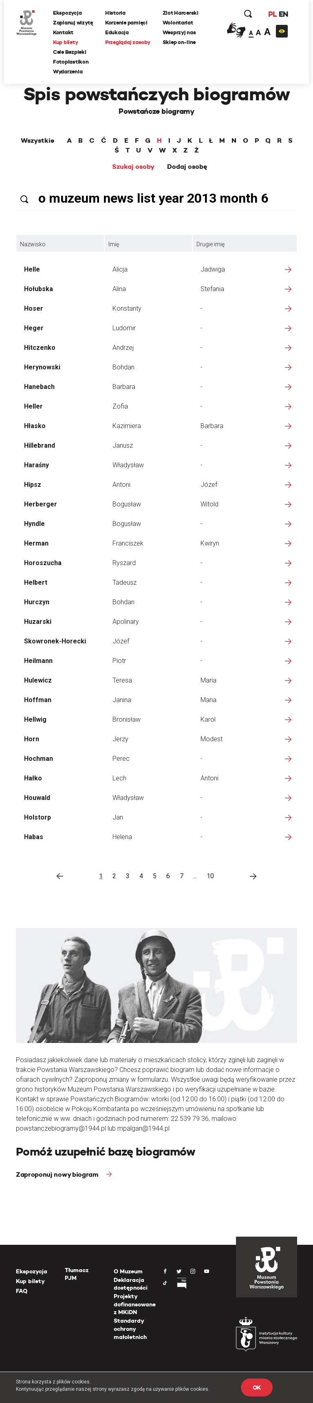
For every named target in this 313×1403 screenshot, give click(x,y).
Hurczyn (36, 602)
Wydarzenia (67, 71)
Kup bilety (65, 42)
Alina (119, 289)
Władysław (128, 465)
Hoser (33, 308)
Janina (121, 700)
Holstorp (37, 817)
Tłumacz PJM (76, 1274)
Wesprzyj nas (179, 32)
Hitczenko (39, 347)
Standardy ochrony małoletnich (130, 1328)
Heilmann (38, 661)
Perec (121, 758)
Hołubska (38, 289)
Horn (31, 739)
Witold (209, 504)
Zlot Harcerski (180, 12)
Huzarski (37, 621)
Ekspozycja (67, 12)
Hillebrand (39, 445)
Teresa (122, 680)
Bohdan (123, 367)
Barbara (123, 387)
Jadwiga (213, 269)
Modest (212, 739)
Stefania (212, 289)
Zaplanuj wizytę (73, 22)
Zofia (120, 406)
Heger (34, 328)
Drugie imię (210, 244)
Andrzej (123, 347)
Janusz (122, 445)
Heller (33, 406)
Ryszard (124, 563)
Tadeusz (124, 582)
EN (283, 14)
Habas (33, 837)
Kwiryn (210, 543)
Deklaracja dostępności (131, 1284)
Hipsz (32, 484)
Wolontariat (178, 22)
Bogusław (126, 504)
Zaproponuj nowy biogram (58, 1174)
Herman (36, 543)
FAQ (21, 1291)
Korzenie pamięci (126, 22)
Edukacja (117, 32)
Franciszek (127, 543)
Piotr (119, 661)
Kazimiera (126, 426)
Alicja (120, 269)
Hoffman (37, 700)
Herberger (40, 504)
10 (210, 876)
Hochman (38, 758)
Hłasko (35, 426)
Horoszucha (43, 563)
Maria (208, 680)
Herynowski (42, 367)
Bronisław (126, 719)
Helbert (35, 582)
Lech (119, 778)
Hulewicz (38, 680)
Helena (122, 837)
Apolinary (125, 621)
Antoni (121, 484)
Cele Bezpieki (69, 52)
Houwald (37, 798)
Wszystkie (37, 140)
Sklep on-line (179, 42)
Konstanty (126, 308)
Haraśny (36, 465)
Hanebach (39, 387)
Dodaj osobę (187, 166)
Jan (117, 817)
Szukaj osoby (133, 166)
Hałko (33, 778)
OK (257, 1387)
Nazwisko (33, 244)
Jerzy (120, 739)
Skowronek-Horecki (55, 641)
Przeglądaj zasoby (127, 42)
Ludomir (124, 328)
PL (272, 14)
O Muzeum (128, 1271)
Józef (209, 484)
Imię (113, 244)
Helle (32, 269)
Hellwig (35, 719)
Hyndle (34, 524)
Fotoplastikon (71, 61)
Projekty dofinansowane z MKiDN (135, 1304)
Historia (115, 12)
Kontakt (63, 32)
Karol (208, 719)
